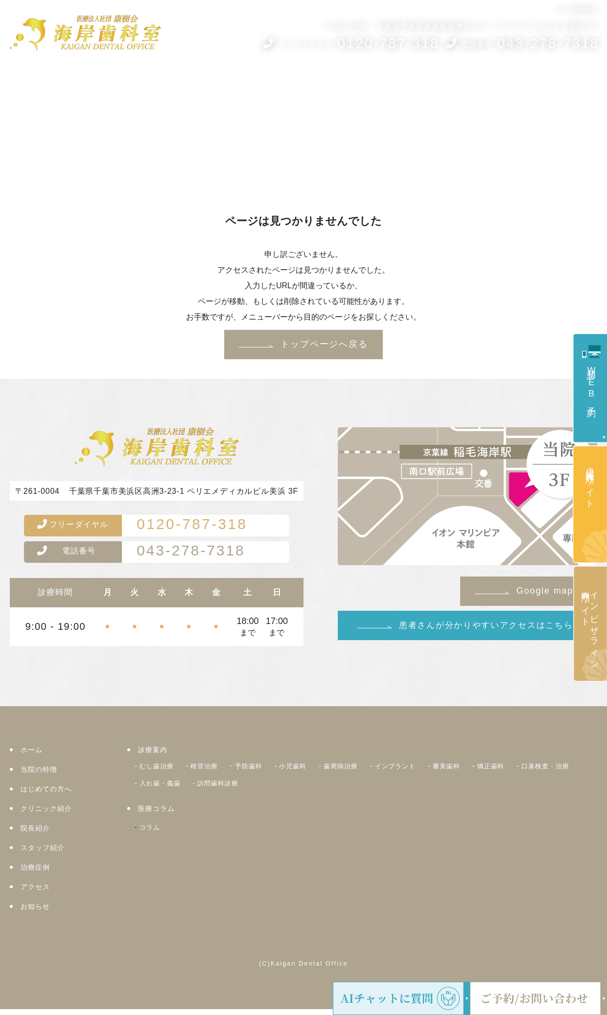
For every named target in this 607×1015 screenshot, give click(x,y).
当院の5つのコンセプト (130, 82)
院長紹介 (332, 82)
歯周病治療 (361, 771)
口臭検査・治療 (167, 786)
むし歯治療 (159, 771)
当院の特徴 (40, 775)
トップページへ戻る (324, 344)
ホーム (24, 82)
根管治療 (212, 771)
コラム (151, 829)
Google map (544, 591)
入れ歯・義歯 (235, 786)
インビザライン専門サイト (590, 625)
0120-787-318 (154, 527)
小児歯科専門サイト (590, 483)
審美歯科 (478, 771)
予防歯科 (261, 771)
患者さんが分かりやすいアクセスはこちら (486, 625)
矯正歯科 (527, 771)
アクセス (537, 82)
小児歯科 (309, 771)
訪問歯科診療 (300, 786)
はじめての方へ (211, 82)
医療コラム (436, 82)
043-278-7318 (153, 556)
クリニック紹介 (278, 82)
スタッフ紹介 (381, 82)
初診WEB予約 (591, 383)
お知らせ (578, 82)
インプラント (422, 771)
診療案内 (61, 82)
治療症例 (488, 82)
